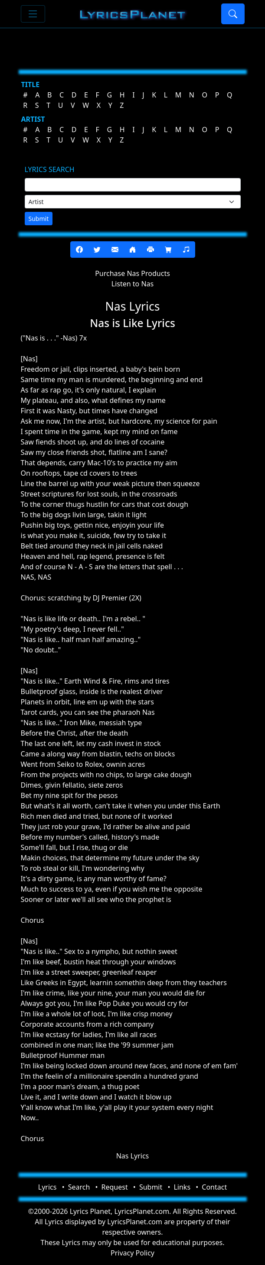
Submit (39, 218)
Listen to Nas (132, 284)
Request (114, 1187)
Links (181, 1187)
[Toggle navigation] (33, 14)
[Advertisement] (133, 45)
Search (79, 1187)
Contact (214, 1187)
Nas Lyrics (132, 1156)
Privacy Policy (132, 1253)
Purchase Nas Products (132, 273)
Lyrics (47, 1187)
